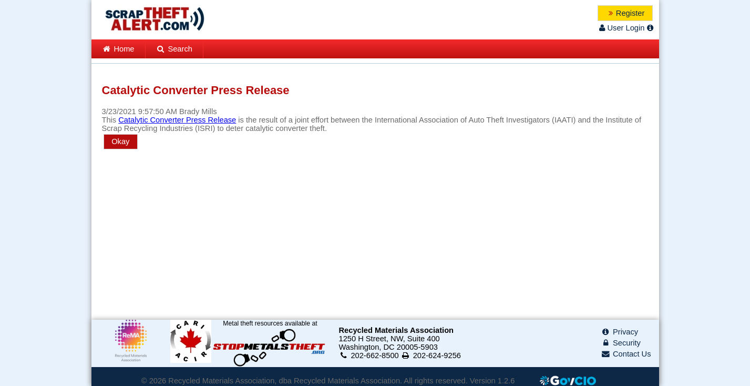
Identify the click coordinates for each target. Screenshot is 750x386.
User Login (621, 28)
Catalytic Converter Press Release (177, 120)
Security (621, 343)
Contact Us (626, 354)
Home (118, 49)
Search (174, 49)
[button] (625, 13)
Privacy (619, 332)
